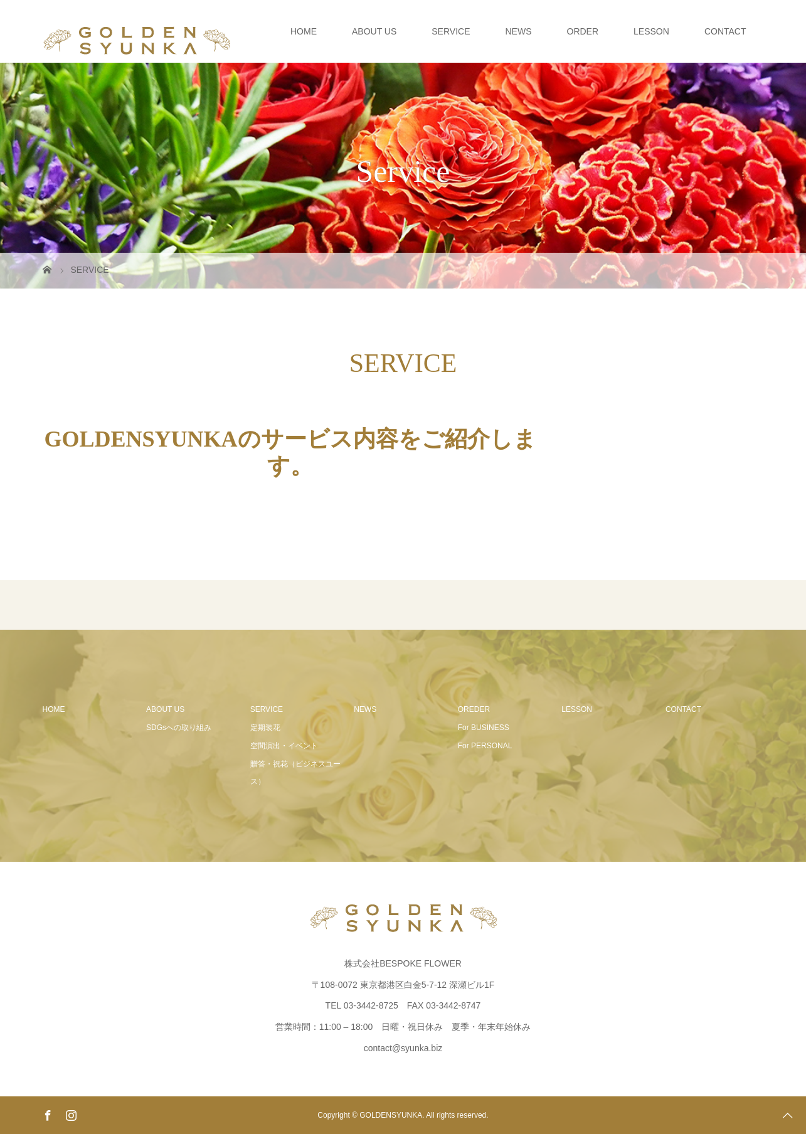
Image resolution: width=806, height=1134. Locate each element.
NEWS (519, 31)
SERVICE (451, 31)
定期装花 (265, 727)
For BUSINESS (483, 727)
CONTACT (725, 31)
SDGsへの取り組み (178, 727)
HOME (303, 31)
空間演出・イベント (284, 745)
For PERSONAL (485, 745)
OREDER (474, 709)
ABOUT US (374, 31)
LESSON (651, 31)
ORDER (583, 31)
